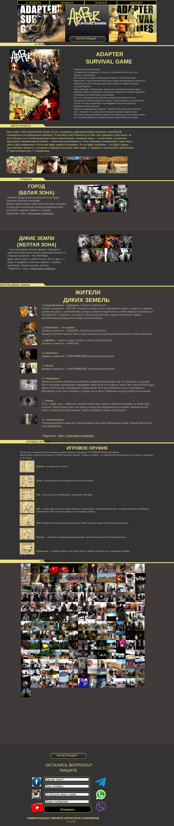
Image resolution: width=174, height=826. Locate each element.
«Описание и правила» (40, 213)
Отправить (67, 809)
